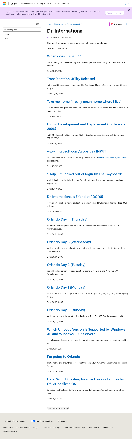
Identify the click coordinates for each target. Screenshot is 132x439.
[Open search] (119, 3)
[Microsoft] (4, 3)
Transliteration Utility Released (71, 78)
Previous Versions (23, 427)
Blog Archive (59, 24)
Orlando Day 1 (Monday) (66, 287)
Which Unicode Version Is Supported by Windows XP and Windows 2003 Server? (86, 331)
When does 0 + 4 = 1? (64, 56)
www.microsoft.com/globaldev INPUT (76, 151)
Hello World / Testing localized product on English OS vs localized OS (86, 381)
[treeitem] (22, 34)
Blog (35, 427)
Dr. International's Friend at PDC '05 (75, 196)
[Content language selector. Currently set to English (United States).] (15, 421)
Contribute (46, 427)
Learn (49, 24)
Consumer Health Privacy (74, 427)
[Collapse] (37, 24)
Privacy (56, 427)
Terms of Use (94, 427)
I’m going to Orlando (63, 356)
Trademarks (106, 427)
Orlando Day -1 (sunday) (66, 309)
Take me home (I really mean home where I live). (84, 101)
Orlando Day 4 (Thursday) (67, 219)
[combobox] (22, 30)
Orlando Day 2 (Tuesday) (66, 264)
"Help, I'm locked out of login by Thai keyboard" (84, 174)
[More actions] (126, 24)
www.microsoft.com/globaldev (112, 157)
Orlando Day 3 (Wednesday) (69, 241)
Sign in (126, 3)
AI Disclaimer (8, 427)
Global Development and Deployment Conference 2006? (86, 126)
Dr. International (73, 24)
